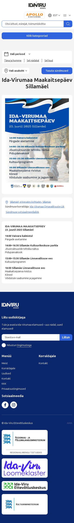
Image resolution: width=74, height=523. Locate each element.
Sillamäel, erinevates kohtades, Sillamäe (30, 202)
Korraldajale (8, 368)
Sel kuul (49, 60)
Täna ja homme (12, 60)
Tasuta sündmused (57, 70)
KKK (4, 383)
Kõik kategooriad (37, 35)
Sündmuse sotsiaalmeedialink (22, 212)
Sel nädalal (33, 60)
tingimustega (24, 345)
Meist (5, 363)
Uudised (6, 373)
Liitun (66, 337)
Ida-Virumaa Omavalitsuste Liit (47, 206)
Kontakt (6, 378)
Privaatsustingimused (14, 388)
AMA (69, 423)
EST (55, 15)
